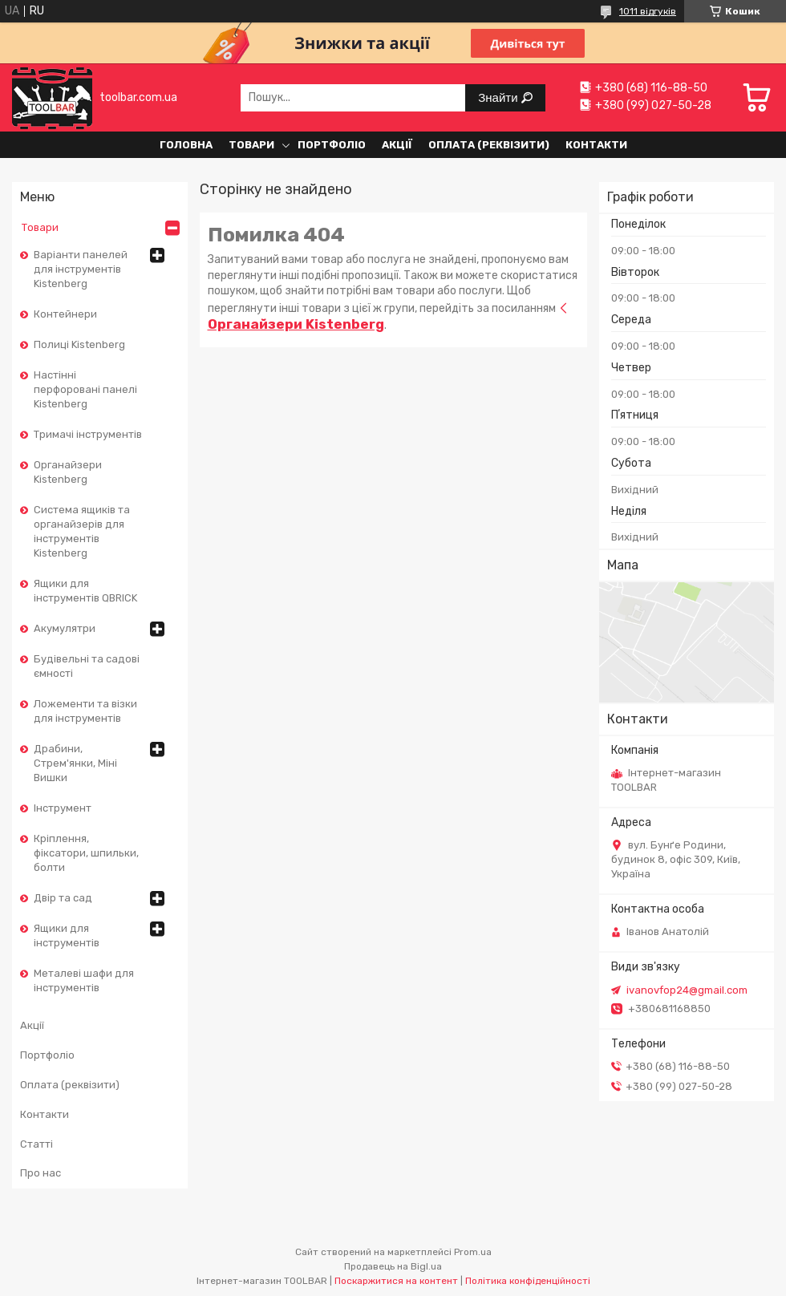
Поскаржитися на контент (396, 1280)
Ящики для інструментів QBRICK (85, 590)
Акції (397, 145)
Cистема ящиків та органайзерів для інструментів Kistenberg (82, 531)
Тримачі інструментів (88, 434)
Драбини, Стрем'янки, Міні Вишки (75, 763)
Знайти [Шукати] (499, 97)
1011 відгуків (647, 11)
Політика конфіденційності (527, 1280)
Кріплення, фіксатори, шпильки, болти (86, 852)
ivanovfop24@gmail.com (687, 990)
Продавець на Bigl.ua (393, 1266)
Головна (186, 145)
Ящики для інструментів (66, 935)
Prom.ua (473, 1252)
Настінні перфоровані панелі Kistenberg (85, 389)
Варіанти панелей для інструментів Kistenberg (81, 269)
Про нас (40, 1173)
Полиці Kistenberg (79, 344)
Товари (251, 145)
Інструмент (62, 808)
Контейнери (65, 314)
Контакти (596, 145)
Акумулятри (64, 628)
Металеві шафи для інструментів (84, 980)
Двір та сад (63, 898)
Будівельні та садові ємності (87, 666)
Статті (36, 1144)
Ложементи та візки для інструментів (85, 711)
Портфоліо (332, 145)
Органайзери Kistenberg (68, 472)
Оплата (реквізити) (488, 145)
